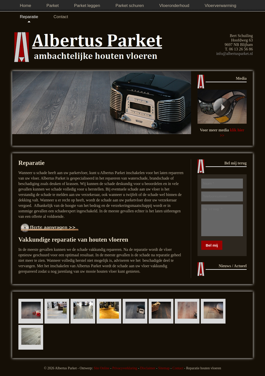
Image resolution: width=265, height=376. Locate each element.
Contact (177, 368)
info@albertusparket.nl (234, 53)
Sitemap (164, 368)
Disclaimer (147, 368)
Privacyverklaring (124, 368)
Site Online (101, 368)
